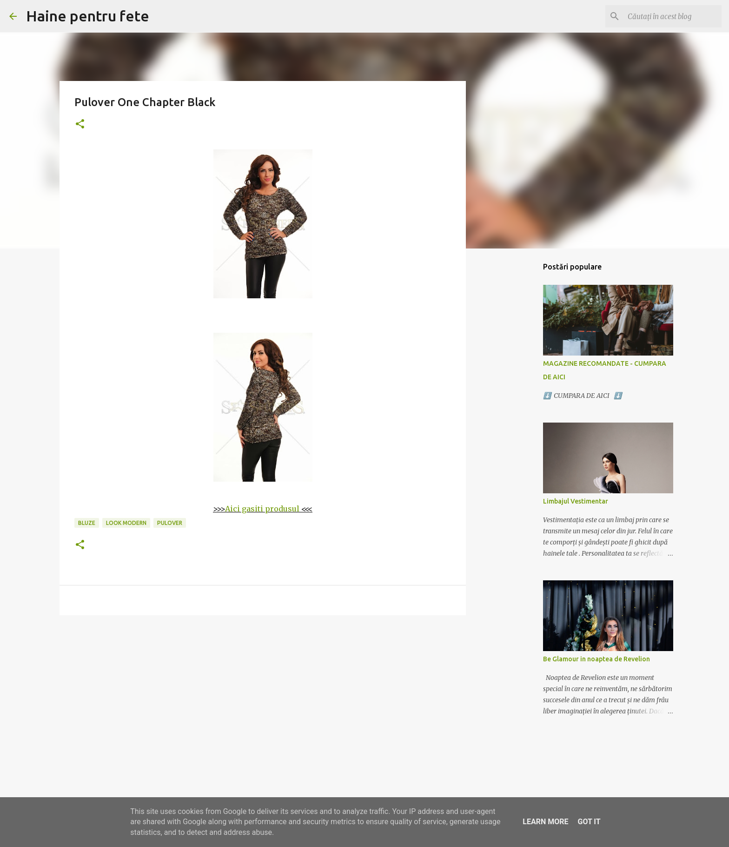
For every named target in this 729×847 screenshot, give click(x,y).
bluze (86, 523)
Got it (588, 821)
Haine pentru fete (87, 15)
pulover (169, 523)
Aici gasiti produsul (262, 508)
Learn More (545, 821)
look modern (126, 523)
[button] (80, 124)
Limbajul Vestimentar (575, 501)
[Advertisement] (263, 694)
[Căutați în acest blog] (673, 16)
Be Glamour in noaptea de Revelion (596, 659)
